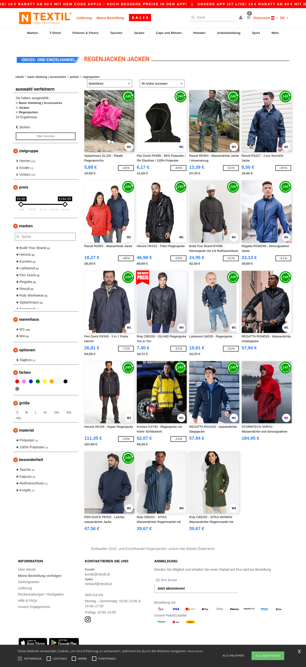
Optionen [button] (27, 342)
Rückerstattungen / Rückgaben (41, 586)
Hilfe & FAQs (27, 592)
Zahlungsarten (28, 574)
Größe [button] (24, 395)
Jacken (139, 33)
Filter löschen (46, 128)
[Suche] (212, 17)
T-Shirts (55, 33)
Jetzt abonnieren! (171, 580)
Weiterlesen (195, 651)
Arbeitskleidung (228, 33)
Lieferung (84, 18)
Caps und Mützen (169, 33)
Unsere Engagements (34, 599)
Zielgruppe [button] (28, 143)
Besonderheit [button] (31, 452)
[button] (241, 18)
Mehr (275, 33)
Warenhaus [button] (29, 311)
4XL (18, 410)
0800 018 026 (95, 587)
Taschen (116, 33)
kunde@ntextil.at (97, 566)
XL (45, 404)
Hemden (199, 33)
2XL (56, 404)
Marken (32, 33)
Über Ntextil (26, 561)
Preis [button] (23, 179)
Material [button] (26, 422)
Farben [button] (25, 364)
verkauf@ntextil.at (98, 576)
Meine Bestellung (110, 18)
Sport (256, 33)
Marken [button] (26, 218)
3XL (68, 404)
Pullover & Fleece (85, 33)
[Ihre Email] (179, 572)
